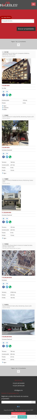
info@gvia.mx (18, 390)
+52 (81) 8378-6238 (18, 386)
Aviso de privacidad (18, 414)
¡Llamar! (13, 417)
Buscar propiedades (26, 29)
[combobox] (17, 21)
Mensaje (22, 417)
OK (33, 402)
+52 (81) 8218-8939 (18, 383)
